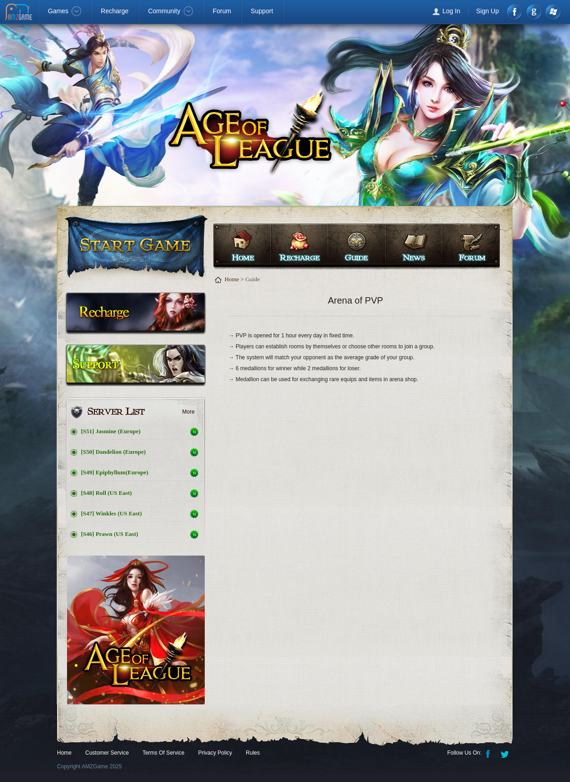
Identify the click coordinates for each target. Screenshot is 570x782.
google (534, 12)
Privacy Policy (215, 753)
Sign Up (487, 11)
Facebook (515, 12)
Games (64, 11)
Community (170, 11)
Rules (253, 753)
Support (262, 11)
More (188, 412)
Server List (135, 412)
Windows (552, 12)
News (412, 245)
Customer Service (107, 753)
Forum (221, 11)
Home (241, 245)
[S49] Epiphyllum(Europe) (115, 472)
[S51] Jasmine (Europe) (110, 431)
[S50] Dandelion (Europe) (113, 451)
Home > (234, 279)
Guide (355, 245)
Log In (451, 11)
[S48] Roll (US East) (106, 492)
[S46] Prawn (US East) (109, 533)
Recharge (115, 11)
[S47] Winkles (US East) (111, 513)
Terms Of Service (163, 753)
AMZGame (19, 12)
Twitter (506, 753)
